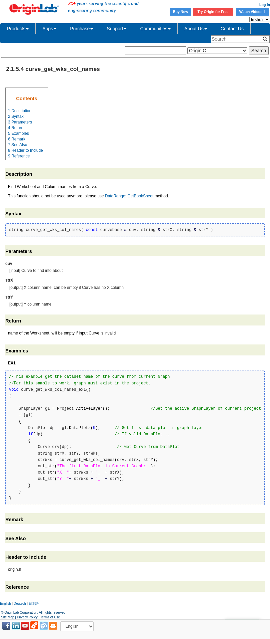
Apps (49, 28)
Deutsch (20, 603)
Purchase (81, 28)
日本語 (34, 603)
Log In (264, 5)
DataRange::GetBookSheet (129, 196)
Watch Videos (252, 12)
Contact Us (232, 28)
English (5, 603)
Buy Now (180, 12)
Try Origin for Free (213, 12)
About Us (195, 28)
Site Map (7, 617)
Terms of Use (50, 617)
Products (18, 28)
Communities (155, 28)
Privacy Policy (27, 617)
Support (116, 28)
